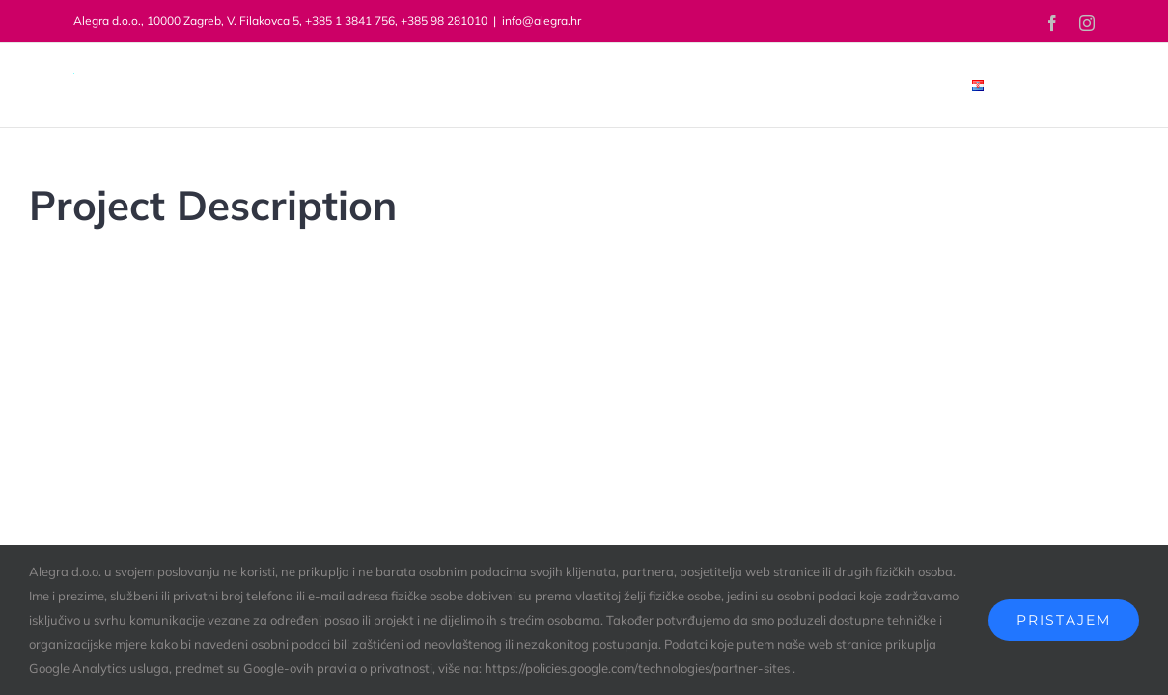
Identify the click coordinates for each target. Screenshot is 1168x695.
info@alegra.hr (541, 21)
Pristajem (1063, 619)
